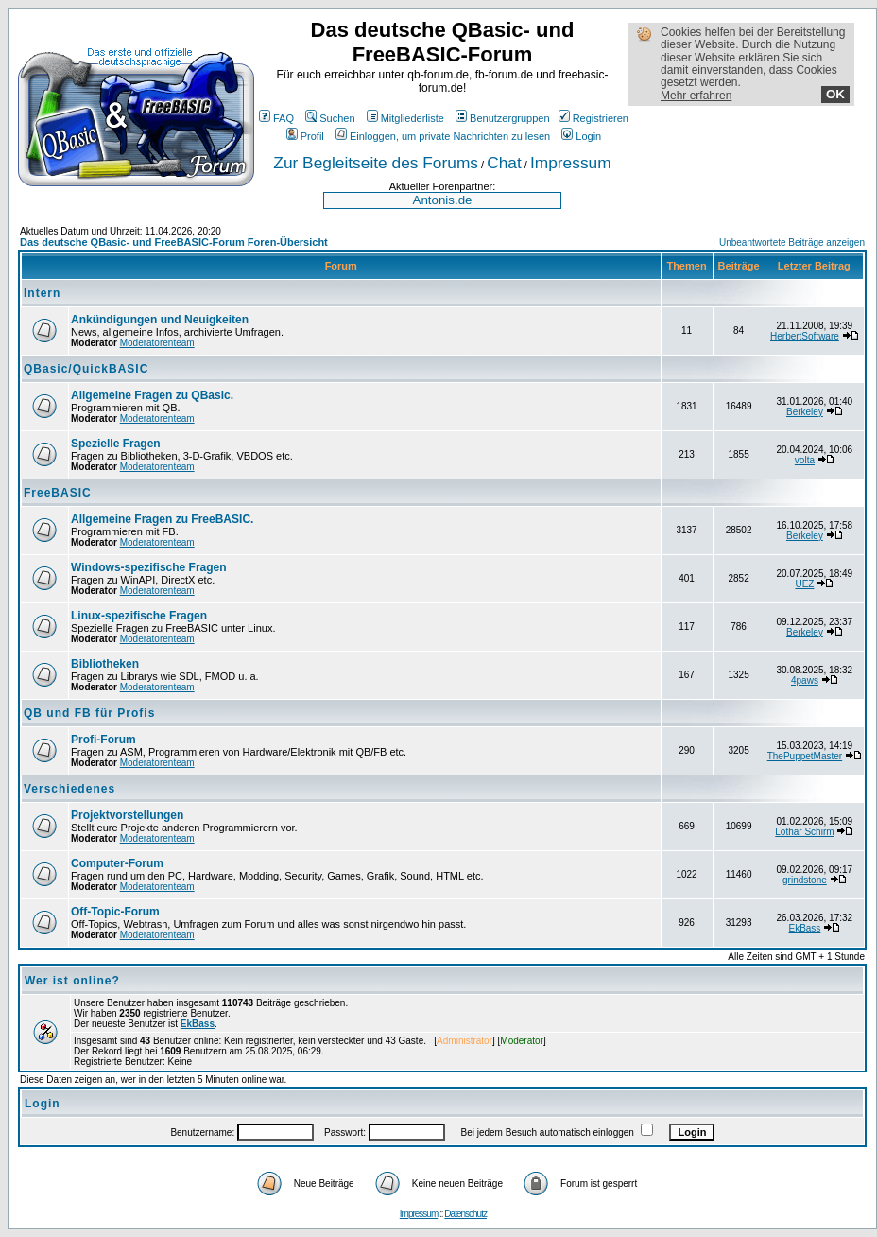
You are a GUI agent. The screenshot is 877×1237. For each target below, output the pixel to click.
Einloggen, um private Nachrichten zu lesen (442, 136)
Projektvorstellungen (127, 815)
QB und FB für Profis (89, 713)
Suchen (329, 118)
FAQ (276, 118)
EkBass (804, 928)
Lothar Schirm (804, 832)
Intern (42, 293)
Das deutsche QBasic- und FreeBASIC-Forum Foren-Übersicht (174, 242)
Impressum (570, 162)
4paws (804, 680)
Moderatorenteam (157, 343)
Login (581, 136)
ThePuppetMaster (805, 756)
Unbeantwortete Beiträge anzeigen (792, 242)
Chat (504, 162)
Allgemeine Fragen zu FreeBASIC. (162, 519)
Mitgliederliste (405, 118)
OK (835, 94)
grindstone (804, 880)
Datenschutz (465, 1214)
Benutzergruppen (502, 118)
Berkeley (804, 412)
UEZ (804, 584)
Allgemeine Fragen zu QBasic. (152, 395)
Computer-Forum (117, 863)
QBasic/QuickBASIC (86, 368)
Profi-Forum (103, 739)
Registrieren (593, 118)
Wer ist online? (72, 980)
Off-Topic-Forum (115, 911)
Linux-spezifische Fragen (139, 615)
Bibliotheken (105, 664)
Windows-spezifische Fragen (149, 567)
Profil (305, 136)
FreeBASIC (58, 492)
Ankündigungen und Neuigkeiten (160, 319)
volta (805, 460)
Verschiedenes (69, 788)
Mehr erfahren (696, 95)
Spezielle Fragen (116, 443)
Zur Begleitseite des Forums (375, 162)
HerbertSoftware (804, 336)
